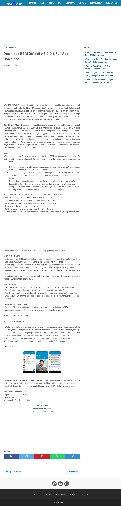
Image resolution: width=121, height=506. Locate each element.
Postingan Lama (72, 472)
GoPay (51, 3)
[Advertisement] (60, 26)
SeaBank (32, 3)
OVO (60, 3)
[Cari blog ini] (116, 3)
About (36, 494)
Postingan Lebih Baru (13, 472)
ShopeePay (70, 3)
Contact (51, 494)
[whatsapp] (57, 456)
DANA (42, 3)
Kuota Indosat (96, 3)
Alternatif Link (47, 411)
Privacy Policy (61, 494)
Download (35, 411)
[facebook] (11, 456)
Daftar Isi (43, 494)
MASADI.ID (63, 502)
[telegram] (72, 456)
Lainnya (109, 3)
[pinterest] (42, 456)
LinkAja (82, 3)
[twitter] (26, 456)
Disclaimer (72, 494)
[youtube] (60, 483)
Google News (83, 494)
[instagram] (66, 483)
